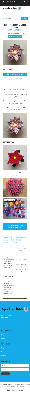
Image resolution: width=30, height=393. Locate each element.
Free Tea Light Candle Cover (15, 36)
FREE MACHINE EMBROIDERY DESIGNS (14, 33)
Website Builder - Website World (15, 390)
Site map (27, 384)
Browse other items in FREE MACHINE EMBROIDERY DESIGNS (14, 240)
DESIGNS (17, 30)
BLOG (3, 352)
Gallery (3, 356)
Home (10, 30)
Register (3, 335)
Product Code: (5, 70)
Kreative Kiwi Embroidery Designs (15, 384)
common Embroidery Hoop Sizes (8, 270)
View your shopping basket (11, 237)
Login (3, 338)
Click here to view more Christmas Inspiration (15, 226)
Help (2, 348)
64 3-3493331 (8, 315)
